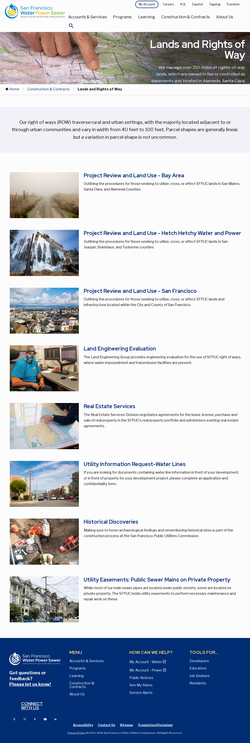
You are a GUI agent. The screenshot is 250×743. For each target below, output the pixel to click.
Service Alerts (141, 692)
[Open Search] (71, 27)
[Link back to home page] (35, 11)
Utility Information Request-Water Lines (135, 464)
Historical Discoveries (111, 521)
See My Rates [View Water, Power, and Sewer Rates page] (141, 685)
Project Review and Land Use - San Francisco (140, 291)
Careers (168, 4)
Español (197, 4)
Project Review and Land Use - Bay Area (134, 175)
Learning (146, 17)
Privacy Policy (76, 733)
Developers (199, 661)
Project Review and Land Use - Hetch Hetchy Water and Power (162, 233)
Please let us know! (30, 684)
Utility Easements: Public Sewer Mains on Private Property (157, 579)
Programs (122, 17)
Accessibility (83, 725)
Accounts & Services (87, 17)
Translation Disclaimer (155, 725)
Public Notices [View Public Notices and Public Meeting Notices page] (141, 678)
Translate (233, 4)
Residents (197, 683)
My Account (147, 4)
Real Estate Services (109, 406)
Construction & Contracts (185, 17)
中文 (183, 4)
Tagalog (214, 4)
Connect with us (32, 706)
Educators (198, 668)
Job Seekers (199, 676)
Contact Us (106, 725)
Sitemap (126, 725)
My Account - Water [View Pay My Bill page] (145, 662)
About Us (224, 17)
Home (14, 89)
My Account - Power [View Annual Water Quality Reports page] (145, 670)
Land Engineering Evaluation (120, 348)
